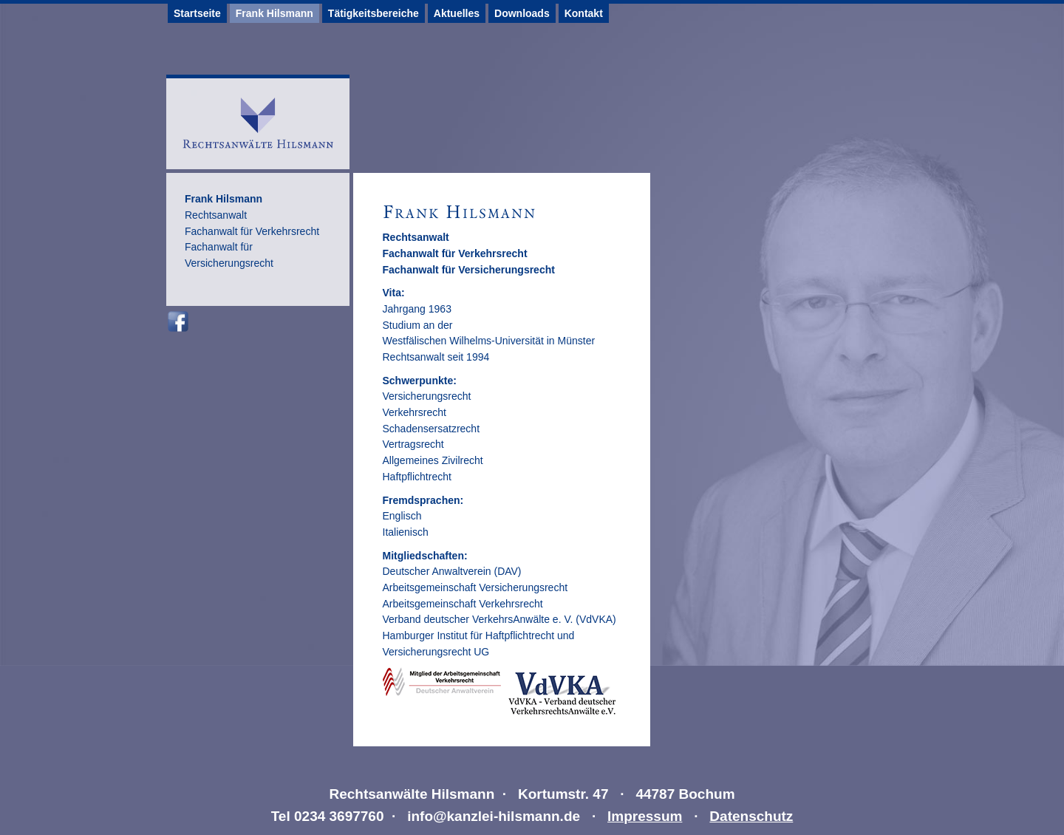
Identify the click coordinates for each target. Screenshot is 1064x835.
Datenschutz (751, 816)
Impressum (644, 816)
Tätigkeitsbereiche (373, 13)
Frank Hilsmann (274, 13)
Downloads (522, 13)
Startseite (197, 13)
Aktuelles (457, 13)
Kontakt (584, 13)
